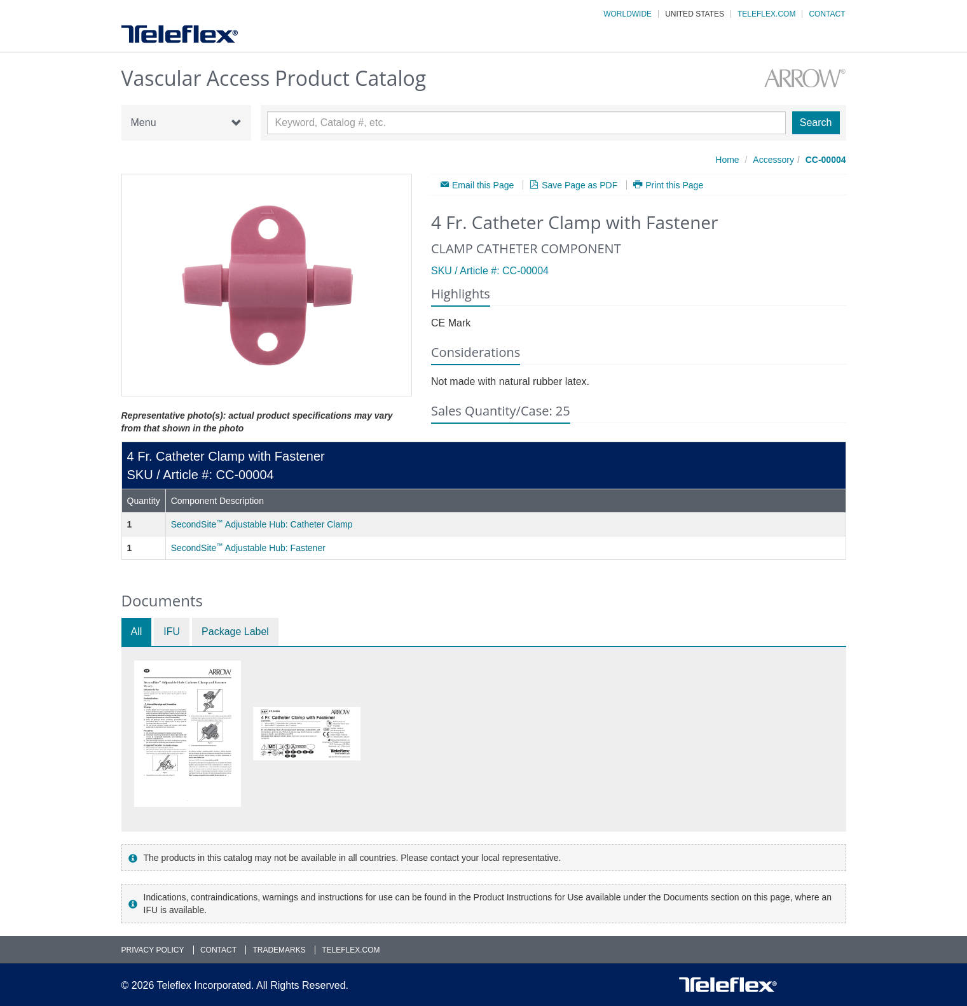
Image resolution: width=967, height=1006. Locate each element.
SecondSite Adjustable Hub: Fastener (248, 548)
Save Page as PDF (579, 185)
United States (694, 14)
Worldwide (627, 14)
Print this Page (674, 185)
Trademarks (278, 950)
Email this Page (483, 185)
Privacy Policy (152, 950)
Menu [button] (186, 123)
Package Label (235, 631)
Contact (827, 14)
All (136, 631)
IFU (171, 631)
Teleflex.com (766, 14)
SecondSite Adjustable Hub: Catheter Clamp (262, 524)
